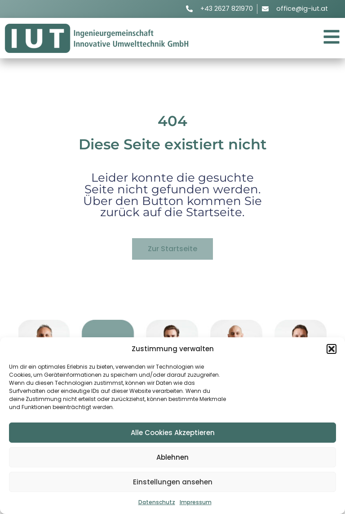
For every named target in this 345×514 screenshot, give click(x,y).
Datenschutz (156, 502)
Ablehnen (172, 457)
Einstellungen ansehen (172, 482)
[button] (331, 348)
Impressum (196, 502)
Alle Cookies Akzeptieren (173, 432)
